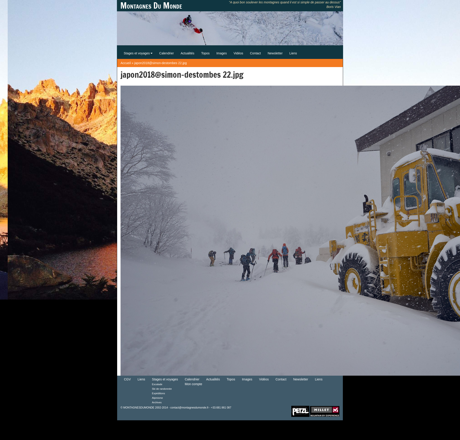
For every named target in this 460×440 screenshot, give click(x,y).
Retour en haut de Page (276, 411)
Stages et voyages (138, 53)
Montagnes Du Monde (151, 5)
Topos (205, 53)
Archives (157, 402)
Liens (293, 53)
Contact (255, 53)
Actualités (187, 53)
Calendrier (166, 53)
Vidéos (238, 53)
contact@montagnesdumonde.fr (189, 407)
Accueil (126, 63)
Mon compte (193, 384)
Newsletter (275, 53)
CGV (127, 379)
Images (221, 53)
